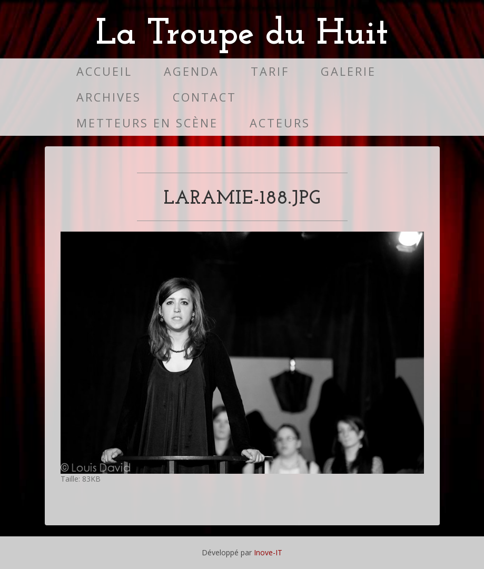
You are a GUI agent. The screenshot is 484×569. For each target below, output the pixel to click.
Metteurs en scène (147, 123)
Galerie (348, 71)
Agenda (191, 71)
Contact (204, 97)
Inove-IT (268, 552)
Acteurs (280, 123)
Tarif (270, 71)
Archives (108, 97)
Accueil (104, 71)
